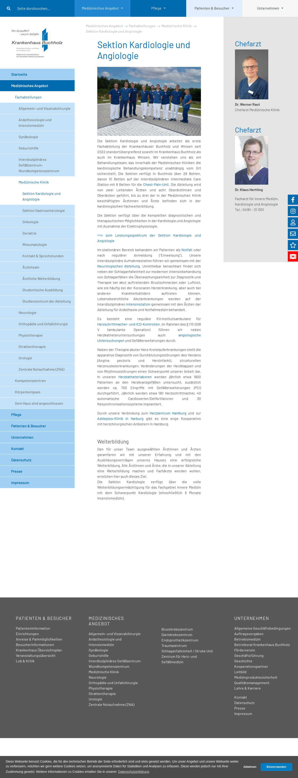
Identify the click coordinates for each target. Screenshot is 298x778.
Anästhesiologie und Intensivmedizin (35, 122)
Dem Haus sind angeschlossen (39, 403)
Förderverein (244, 650)
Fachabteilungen (28, 97)
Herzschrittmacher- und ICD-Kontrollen (128, 324)
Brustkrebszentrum (177, 629)
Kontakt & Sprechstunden (43, 256)
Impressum (20, 482)
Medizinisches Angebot (100, 8)
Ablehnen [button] (249, 766)
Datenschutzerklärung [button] (133, 771)
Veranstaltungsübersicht (36, 655)
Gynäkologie (28, 137)
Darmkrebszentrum (176, 634)
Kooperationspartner (251, 666)
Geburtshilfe (29, 148)
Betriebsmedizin (247, 639)
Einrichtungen (27, 633)
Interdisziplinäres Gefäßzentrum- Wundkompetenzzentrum (39, 165)
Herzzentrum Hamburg (168, 413)
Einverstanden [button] (276, 766)
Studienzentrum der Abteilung (46, 301)
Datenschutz (21, 460)
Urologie (25, 358)
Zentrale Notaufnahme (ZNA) (41, 369)
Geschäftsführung (249, 655)
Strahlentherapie (32, 346)
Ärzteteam (30, 267)
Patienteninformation (33, 628)
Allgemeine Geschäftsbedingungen (262, 628)
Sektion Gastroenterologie (43, 210)
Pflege (156, 8)
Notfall (186, 249)
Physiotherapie (31, 335)
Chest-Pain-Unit (156, 184)
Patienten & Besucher (212, 8)
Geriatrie (29, 233)
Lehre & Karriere (247, 688)
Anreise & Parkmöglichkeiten (39, 639)
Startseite (19, 74)
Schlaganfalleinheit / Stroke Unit (187, 651)
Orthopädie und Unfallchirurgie (43, 324)
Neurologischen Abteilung (118, 266)
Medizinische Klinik (34, 182)
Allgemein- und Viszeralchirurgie (45, 108)
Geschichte (243, 661)
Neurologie (28, 312)
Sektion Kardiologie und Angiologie (41, 196)
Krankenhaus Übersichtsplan (39, 650)
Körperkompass (27, 392)
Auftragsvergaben (249, 633)
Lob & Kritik (25, 661)
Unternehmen (268, 8)
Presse (16, 471)
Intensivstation (138, 304)
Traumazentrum (174, 645)
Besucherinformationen (35, 644)
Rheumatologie (34, 244)
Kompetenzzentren (30, 380)
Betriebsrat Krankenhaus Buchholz (262, 644)
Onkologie (30, 222)
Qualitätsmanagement (251, 682)
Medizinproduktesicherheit (255, 677)
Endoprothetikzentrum (179, 640)
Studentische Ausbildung (42, 290)
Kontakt (17, 448)
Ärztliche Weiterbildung (41, 278)
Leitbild (240, 672)
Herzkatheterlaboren (135, 376)
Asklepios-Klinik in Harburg (121, 418)
